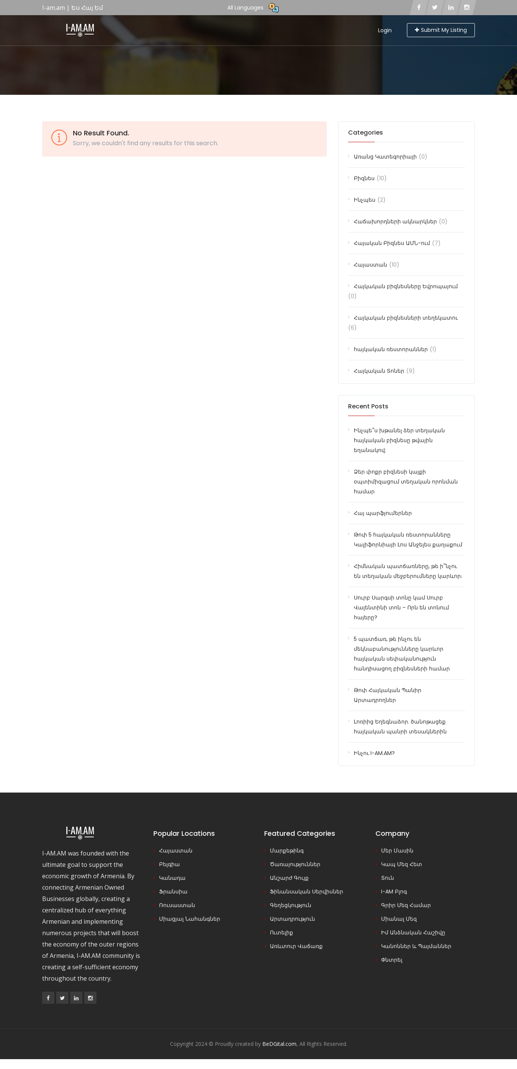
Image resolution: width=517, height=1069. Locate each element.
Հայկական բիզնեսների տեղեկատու (406, 318)
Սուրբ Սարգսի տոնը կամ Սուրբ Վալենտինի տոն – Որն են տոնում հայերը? (401, 607)
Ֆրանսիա (173, 891)
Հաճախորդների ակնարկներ (395, 221)
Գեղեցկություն (290, 905)
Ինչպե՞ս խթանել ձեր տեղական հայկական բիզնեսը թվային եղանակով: (399, 440)
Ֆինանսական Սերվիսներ (306, 891)
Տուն (387, 878)
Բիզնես (364, 178)
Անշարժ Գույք (289, 878)
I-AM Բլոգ (394, 891)
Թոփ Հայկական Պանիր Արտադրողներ (387, 695)
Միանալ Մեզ (399, 919)
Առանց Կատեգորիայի (385, 156)
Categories (365, 132)
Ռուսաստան (177, 905)
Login (385, 30)
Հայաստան (370, 264)
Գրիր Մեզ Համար (406, 905)
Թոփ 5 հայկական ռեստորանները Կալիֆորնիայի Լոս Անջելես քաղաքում (408, 539)
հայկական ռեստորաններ (391, 349)
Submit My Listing (441, 30)
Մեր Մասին (397, 850)
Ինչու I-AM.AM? (374, 753)
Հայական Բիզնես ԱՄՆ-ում (392, 243)
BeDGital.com (279, 1043)
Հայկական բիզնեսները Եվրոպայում (406, 286)
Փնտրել (391, 960)
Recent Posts (368, 406)
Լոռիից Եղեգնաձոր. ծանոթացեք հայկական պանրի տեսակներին (400, 726)
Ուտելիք (281, 932)
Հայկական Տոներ (379, 371)
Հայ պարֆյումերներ (383, 513)
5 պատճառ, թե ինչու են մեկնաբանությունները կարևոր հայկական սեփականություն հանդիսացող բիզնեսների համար (402, 653)
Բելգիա (169, 864)
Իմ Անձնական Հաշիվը (413, 932)
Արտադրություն (292, 919)
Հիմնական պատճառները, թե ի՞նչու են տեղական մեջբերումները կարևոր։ (408, 571)
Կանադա (172, 878)
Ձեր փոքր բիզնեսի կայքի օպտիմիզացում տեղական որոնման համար (406, 481)
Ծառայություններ (295, 864)
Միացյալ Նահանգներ (189, 919)
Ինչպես (364, 200)
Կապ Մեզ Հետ (401, 864)
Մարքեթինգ (287, 850)
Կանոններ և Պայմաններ (416, 946)
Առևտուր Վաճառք (296, 946)
